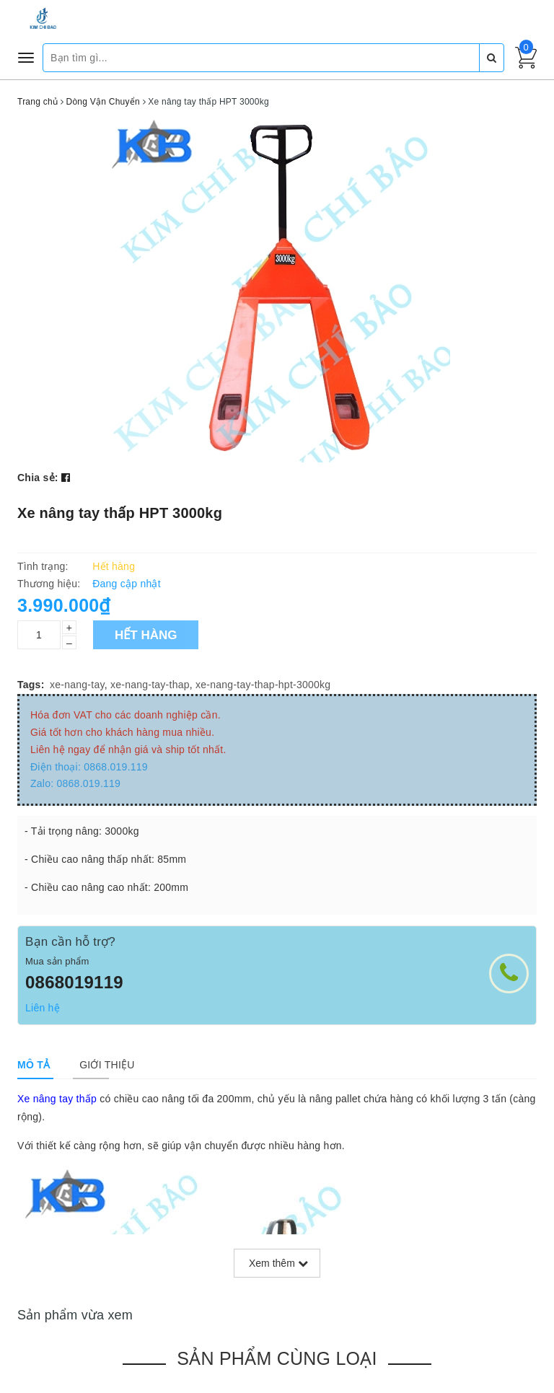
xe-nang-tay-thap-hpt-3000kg (262, 684)
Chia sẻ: (37, 477)
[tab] (33, 1064)
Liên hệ (42, 1008)
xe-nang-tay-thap (150, 684)
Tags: (31, 684)
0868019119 (74, 982)
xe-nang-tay (77, 684)
